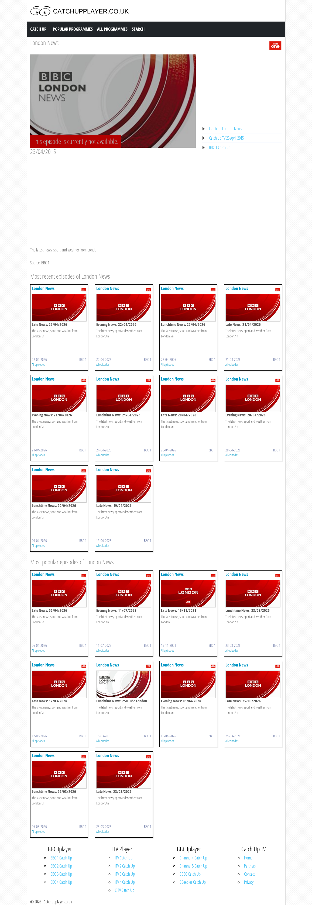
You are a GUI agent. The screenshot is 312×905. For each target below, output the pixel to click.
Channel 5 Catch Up (193, 866)
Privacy (248, 882)
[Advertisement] (113, 196)
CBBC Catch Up (190, 874)
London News (44, 42)
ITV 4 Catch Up (125, 882)
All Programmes (112, 29)
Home (248, 858)
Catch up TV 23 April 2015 (226, 138)
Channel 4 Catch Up (193, 858)
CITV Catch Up (124, 890)
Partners (250, 866)
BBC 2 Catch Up (61, 866)
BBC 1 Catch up (219, 147)
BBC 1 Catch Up (61, 858)
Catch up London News (225, 129)
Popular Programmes (73, 29)
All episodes (38, 364)
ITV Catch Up (123, 858)
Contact (249, 874)
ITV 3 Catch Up (125, 874)
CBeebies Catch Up (193, 882)
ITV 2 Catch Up (125, 866)
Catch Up (38, 29)
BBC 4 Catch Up (61, 882)
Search (138, 29)
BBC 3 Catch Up (61, 874)
